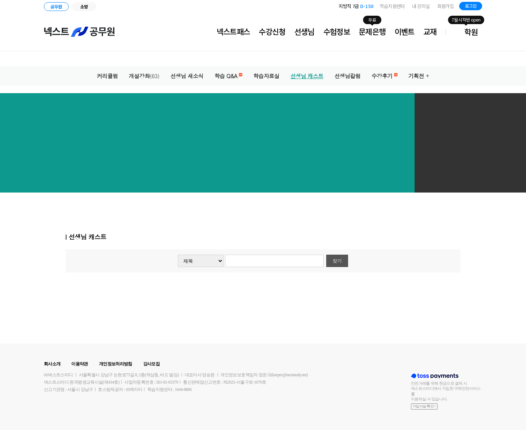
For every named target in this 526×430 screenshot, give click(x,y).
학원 (471, 31)
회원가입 (445, 6)
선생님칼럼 (347, 76)
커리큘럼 (107, 76)
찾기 (337, 260)
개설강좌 (144, 76)
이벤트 (404, 31)
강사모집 (151, 363)
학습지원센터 (392, 6)
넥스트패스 (233, 31)
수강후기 (384, 76)
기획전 (416, 76)
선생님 (304, 31)
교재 (430, 31)
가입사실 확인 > (424, 406)
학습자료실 (266, 76)
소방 (84, 6)
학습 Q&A (228, 76)
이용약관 (79, 363)
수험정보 (336, 31)
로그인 (470, 6)
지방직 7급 (356, 6)
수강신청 (272, 31)
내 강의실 (421, 6)
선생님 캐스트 (306, 76)
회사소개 (52, 363)
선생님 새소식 (186, 76)
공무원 (56, 6)
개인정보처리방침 (115, 363)
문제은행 (372, 31)
